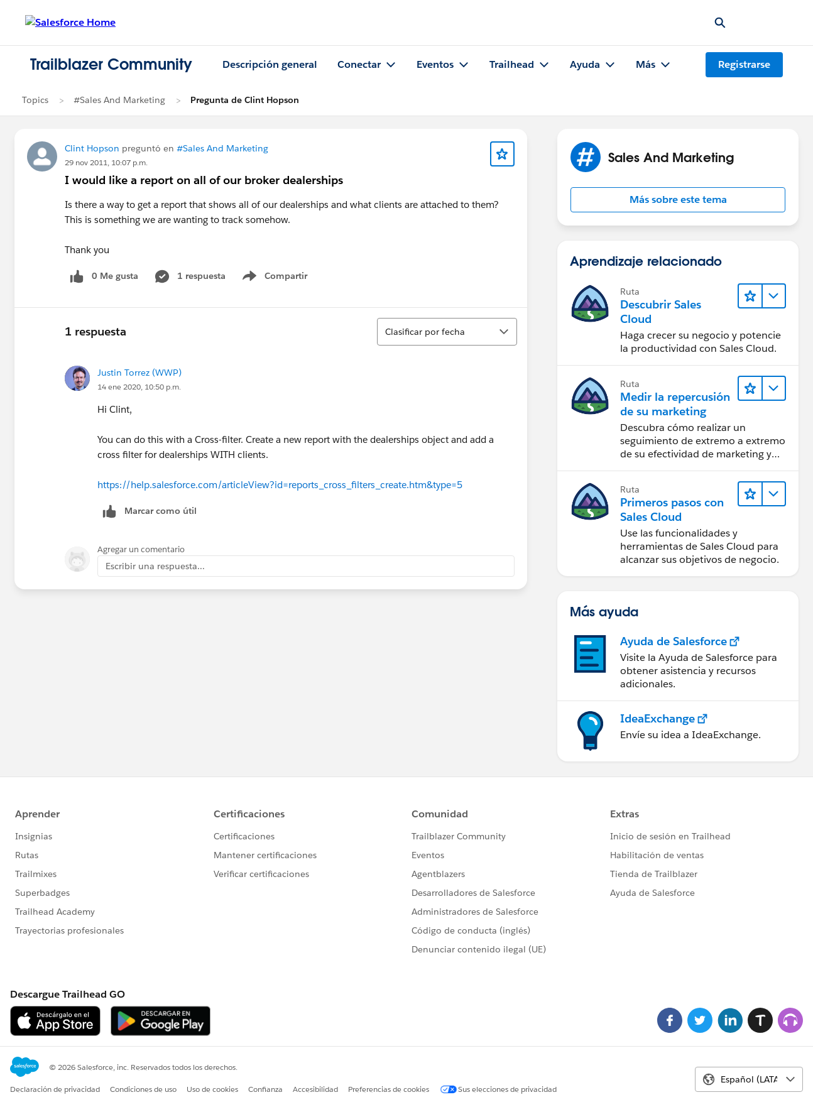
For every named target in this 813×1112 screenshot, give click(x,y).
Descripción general (269, 64)
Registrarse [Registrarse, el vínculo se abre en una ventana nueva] (744, 64)
